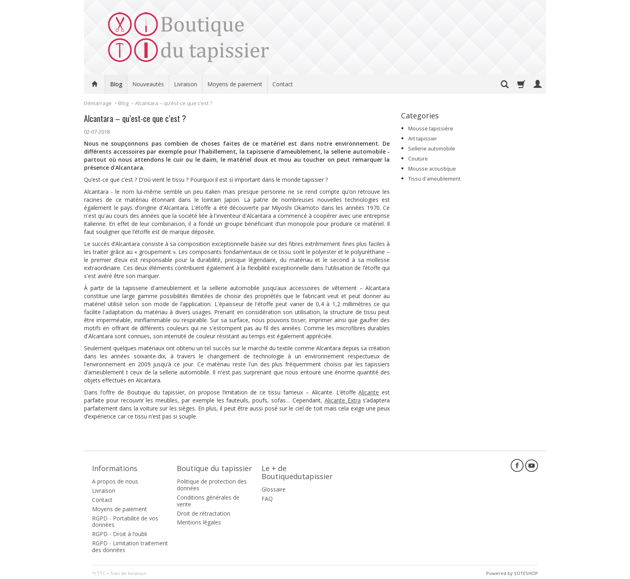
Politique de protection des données (212, 482)
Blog (116, 84)
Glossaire (274, 487)
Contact (282, 84)
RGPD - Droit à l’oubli (119, 532)
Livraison (185, 84)
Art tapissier (422, 138)
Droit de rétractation (203, 511)
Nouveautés (148, 84)
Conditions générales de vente (208, 499)
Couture (418, 158)
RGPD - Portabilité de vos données (125, 519)
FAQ (267, 496)
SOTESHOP (526, 571)
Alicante (368, 392)
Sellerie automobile (431, 148)
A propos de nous (115, 479)
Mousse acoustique (432, 168)
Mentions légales (199, 520)
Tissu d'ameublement (434, 178)
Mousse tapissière (430, 128)
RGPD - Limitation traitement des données (130, 544)
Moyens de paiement (234, 84)
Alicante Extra (343, 400)
